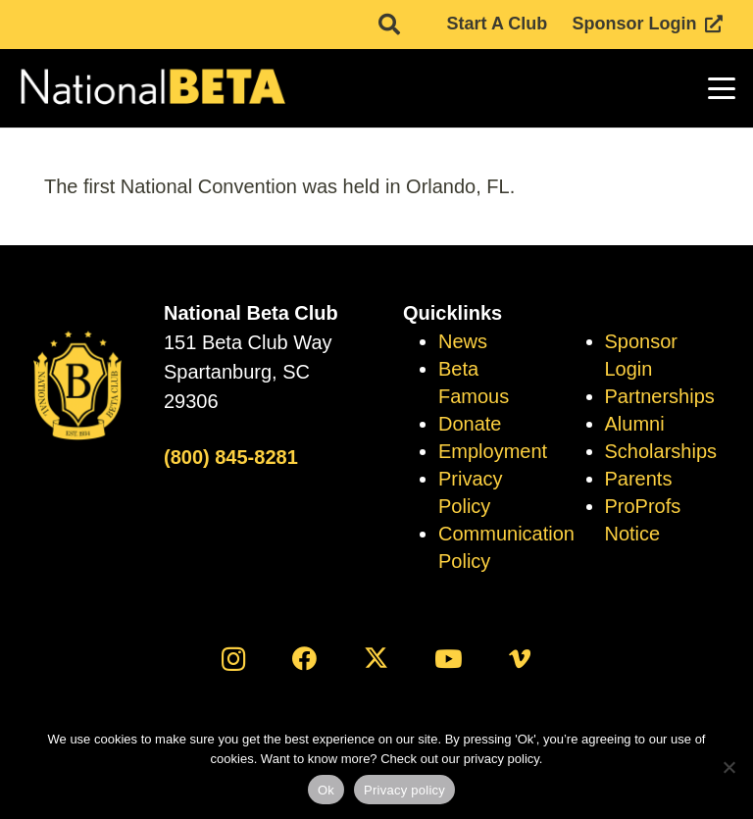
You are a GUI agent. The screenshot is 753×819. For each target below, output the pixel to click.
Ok (326, 790)
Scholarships (661, 451)
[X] (377, 659)
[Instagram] (233, 659)
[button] (722, 88)
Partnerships (660, 396)
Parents (639, 478)
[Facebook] (304, 659)
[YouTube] (448, 659)
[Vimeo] (520, 659)
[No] (728, 767)
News (462, 341)
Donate (470, 424)
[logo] (151, 88)
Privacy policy (404, 790)
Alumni (635, 424)
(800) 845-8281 (231, 457)
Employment (492, 451)
